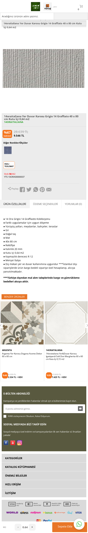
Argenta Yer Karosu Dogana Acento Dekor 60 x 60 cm (22, 355)
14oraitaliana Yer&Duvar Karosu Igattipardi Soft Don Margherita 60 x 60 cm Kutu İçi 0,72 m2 (64, 356)
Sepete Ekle (71, 527)
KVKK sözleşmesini (17, 416)
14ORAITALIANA (13, 122)
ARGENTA (7, 350)
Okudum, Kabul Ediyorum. (26, 416)
